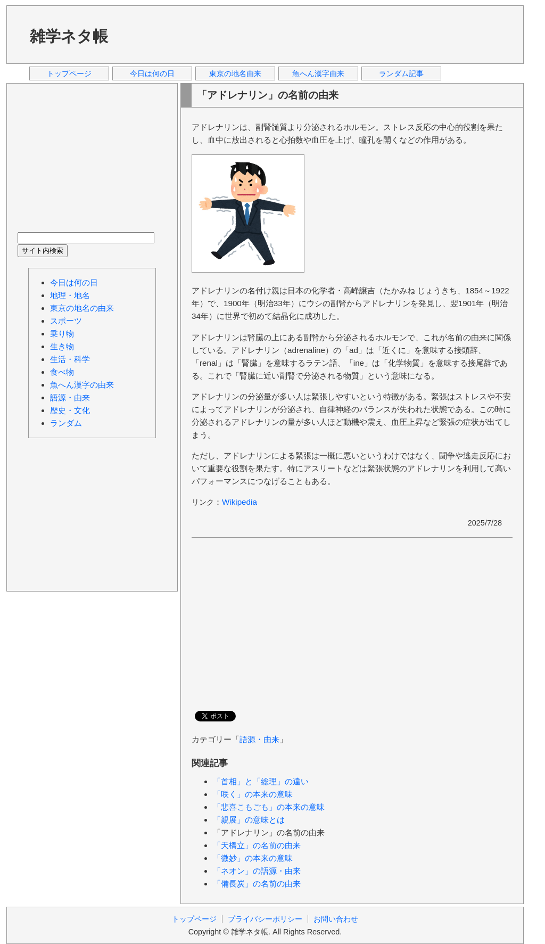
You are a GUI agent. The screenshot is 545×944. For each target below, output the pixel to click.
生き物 (62, 346)
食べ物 (62, 371)
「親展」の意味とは (249, 819)
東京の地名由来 (235, 73)
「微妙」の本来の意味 (253, 858)
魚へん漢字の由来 (82, 384)
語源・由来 (259, 739)
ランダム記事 (401, 73)
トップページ (69, 73)
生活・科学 (70, 359)
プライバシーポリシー (265, 919)
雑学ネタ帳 (69, 36)
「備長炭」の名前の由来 (257, 883)
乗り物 (62, 333)
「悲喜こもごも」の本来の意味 (269, 806)
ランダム (66, 423)
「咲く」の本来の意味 (253, 794)
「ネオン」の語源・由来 (257, 870)
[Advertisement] (320, 34)
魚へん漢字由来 (318, 73)
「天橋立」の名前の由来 (257, 845)
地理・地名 (70, 295)
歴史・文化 (70, 410)
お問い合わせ (335, 919)
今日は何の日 (152, 73)
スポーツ (66, 320)
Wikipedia (239, 501)
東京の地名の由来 (82, 308)
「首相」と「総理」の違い (261, 781)
